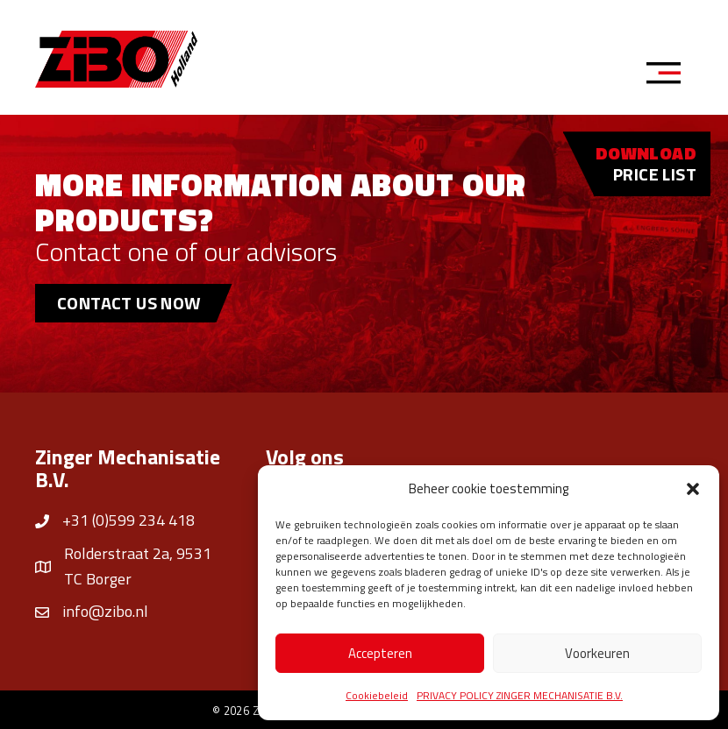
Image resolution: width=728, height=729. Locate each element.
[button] (693, 489)
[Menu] (669, 75)
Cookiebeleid (377, 695)
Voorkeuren (597, 653)
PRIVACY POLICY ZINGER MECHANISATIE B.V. (520, 695)
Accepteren (380, 653)
